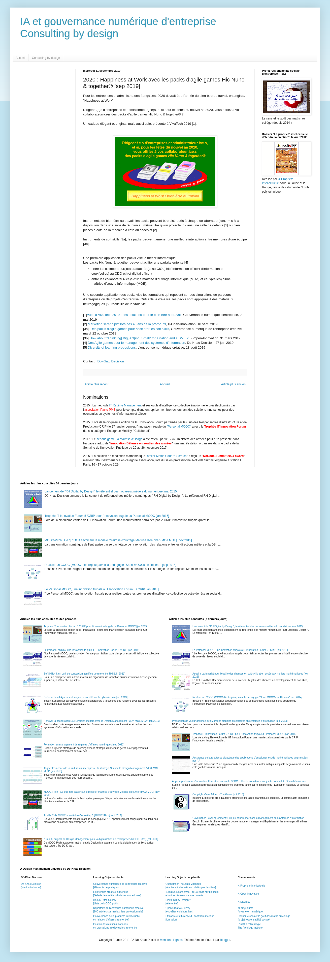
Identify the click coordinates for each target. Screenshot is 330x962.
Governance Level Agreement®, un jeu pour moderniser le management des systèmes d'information (248, 818)
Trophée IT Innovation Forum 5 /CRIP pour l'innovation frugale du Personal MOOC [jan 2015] (107, 516)
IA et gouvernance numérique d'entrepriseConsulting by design (118, 27)
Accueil (20, 58)
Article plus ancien (233, 384)
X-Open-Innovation (248, 893)
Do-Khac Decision (110, 361)
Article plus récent (96, 384)
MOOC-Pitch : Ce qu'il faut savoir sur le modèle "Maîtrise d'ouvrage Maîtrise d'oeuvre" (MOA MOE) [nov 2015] (118, 540)
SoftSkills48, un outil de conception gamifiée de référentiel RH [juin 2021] (84, 673)
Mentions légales (171, 940)
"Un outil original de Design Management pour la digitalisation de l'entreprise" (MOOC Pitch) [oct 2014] (101, 839)
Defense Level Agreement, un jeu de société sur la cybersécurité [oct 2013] (85, 697)
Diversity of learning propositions (112, 347)
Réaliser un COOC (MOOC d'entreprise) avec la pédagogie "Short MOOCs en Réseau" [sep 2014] (110, 565)
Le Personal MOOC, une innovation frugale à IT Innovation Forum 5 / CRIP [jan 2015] (102, 589)
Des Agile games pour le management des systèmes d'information (136, 343)
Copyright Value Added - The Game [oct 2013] (218, 794)
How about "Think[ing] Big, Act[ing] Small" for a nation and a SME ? (139, 338)
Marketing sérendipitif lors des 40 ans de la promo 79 (127, 324)
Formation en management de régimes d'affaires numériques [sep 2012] (84, 744)
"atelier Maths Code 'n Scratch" (167, 456)
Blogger (225, 940)
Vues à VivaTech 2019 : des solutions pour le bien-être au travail (134, 315)
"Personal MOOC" (179, 426)
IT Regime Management (125, 405)
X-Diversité (244, 901)
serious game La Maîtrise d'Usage (119, 439)
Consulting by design (46, 58)
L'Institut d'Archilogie (249, 924)
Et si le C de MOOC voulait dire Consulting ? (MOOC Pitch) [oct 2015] (83, 815)
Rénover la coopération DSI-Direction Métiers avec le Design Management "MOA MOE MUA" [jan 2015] (102, 721)
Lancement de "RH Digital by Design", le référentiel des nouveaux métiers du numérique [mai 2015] (111, 491)
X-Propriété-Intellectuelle (252, 885)
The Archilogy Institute (250, 927)
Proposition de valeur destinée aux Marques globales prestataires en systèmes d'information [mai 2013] (229, 721)
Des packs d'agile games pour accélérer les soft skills (129, 329)
